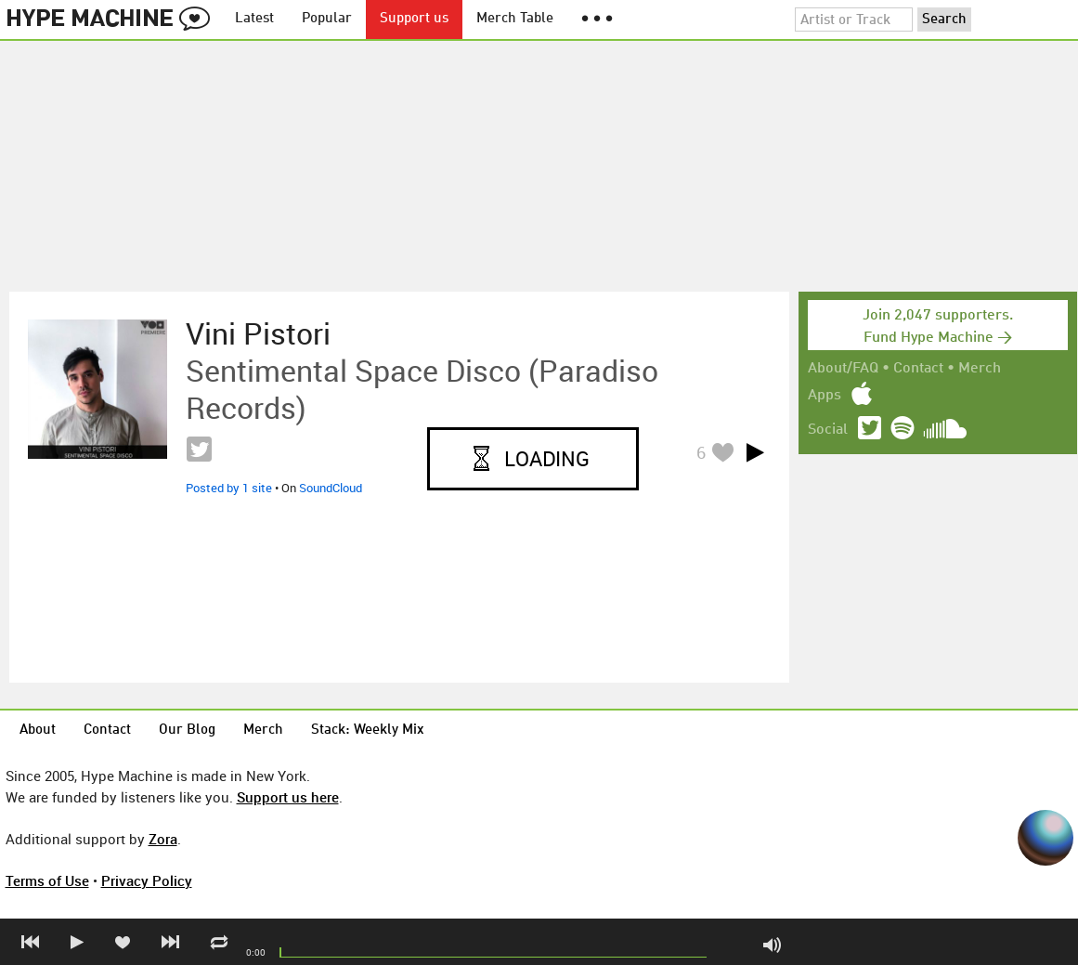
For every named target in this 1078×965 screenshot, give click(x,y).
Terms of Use (47, 880)
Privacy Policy (146, 880)
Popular (327, 19)
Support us (414, 19)
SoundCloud (330, 487)
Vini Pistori (258, 333)
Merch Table (514, 19)
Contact (918, 368)
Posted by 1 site (229, 487)
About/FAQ (843, 368)
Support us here (288, 797)
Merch (979, 368)
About (37, 730)
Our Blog (187, 730)
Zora (163, 838)
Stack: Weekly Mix (367, 730)
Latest (254, 19)
